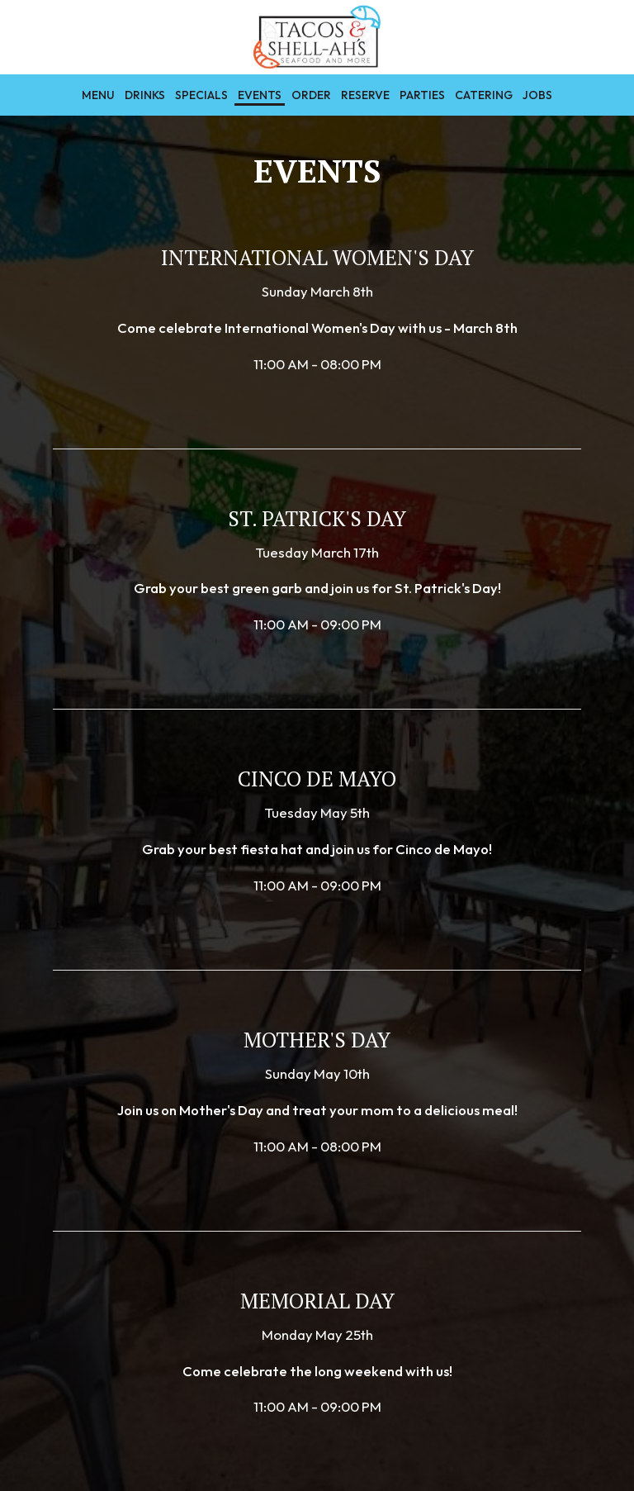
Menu (98, 95)
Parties (422, 95)
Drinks (145, 95)
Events (260, 95)
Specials (201, 95)
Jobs (537, 95)
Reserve (365, 95)
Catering (484, 95)
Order (311, 95)
